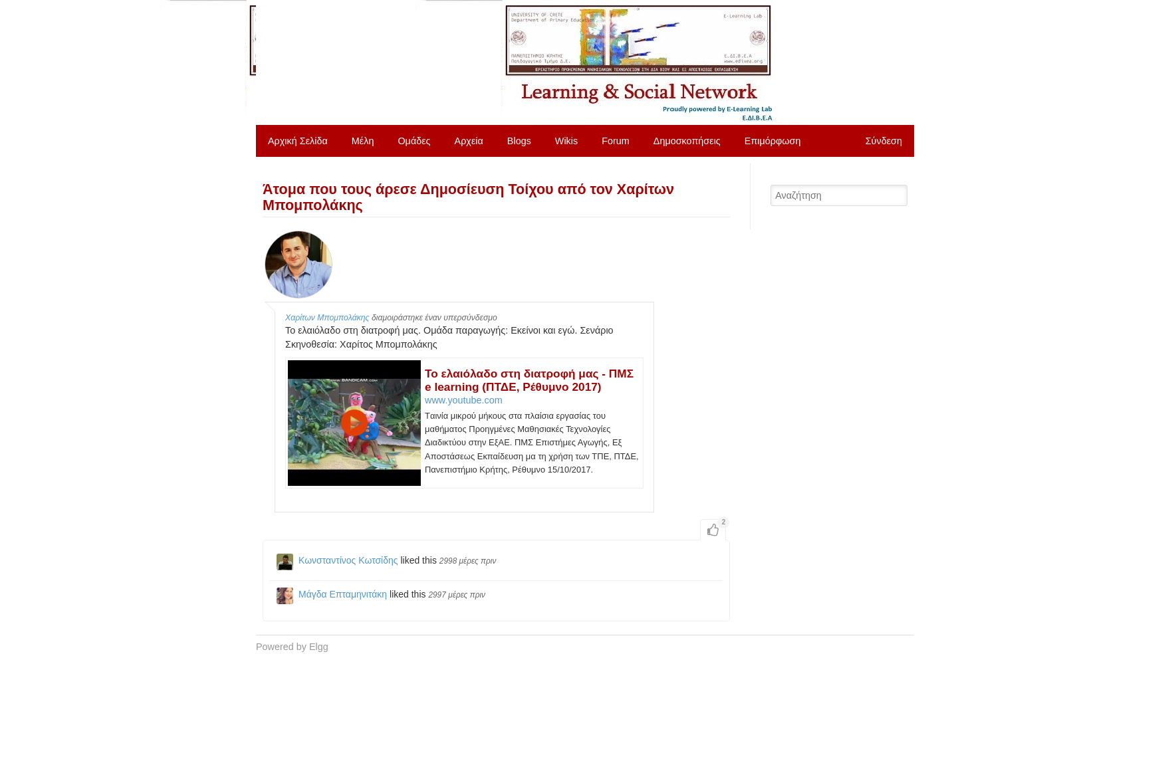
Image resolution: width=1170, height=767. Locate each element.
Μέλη (363, 141)
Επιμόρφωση (773, 141)
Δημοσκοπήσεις (687, 141)
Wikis (566, 141)
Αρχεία (469, 141)
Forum (616, 141)
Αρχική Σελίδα (298, 141)
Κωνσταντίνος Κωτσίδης (348, 560)
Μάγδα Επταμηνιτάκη (342, 594)
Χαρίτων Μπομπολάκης (327, 317)
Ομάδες (414, 141)
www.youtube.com (464, 400)
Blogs (519, 141)
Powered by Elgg (292, 646)
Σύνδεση (884, 141)
